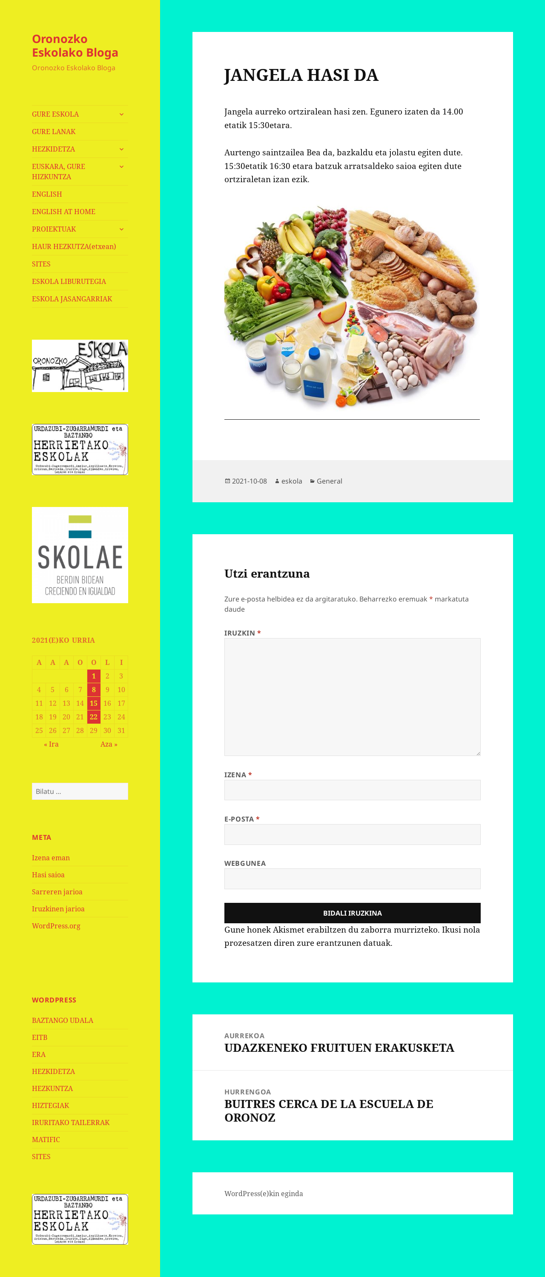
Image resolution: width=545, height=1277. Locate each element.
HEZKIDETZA (53, 149)
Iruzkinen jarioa (58, 908)
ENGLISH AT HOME (63, 211)
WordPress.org (56, 926)
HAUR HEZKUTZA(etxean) (74, 246)
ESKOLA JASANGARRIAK (72, 299)
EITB (39, 1037)
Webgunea (245, 863)
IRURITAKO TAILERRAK (70, 1122)
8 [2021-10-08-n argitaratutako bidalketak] (94, 689)
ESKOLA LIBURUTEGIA (69, 281)
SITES (41, 264)
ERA (39, 1054)
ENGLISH (47, 194)
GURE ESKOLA (55, 114)
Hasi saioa (48, 874)
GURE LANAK (53, 131)
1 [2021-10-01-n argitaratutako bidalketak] (94, 676)
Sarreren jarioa (57, 891)
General (329, 481)
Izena (238, 774)
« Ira (51, 744)
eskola (291, 481)
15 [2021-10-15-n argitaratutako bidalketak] (94, 703)
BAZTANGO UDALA (62, 1020)
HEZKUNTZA (52, 1088)
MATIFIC (46, 1139)
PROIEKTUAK (54, 229)
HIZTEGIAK (50, 1105)
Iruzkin (242, 633)
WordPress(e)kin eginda (263, 1193)
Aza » (109, 744)
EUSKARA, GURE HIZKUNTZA (58, 171)
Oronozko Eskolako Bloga (75, 45)
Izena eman (51, 857)
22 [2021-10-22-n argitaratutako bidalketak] (94, 717)
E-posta (242, 819)
